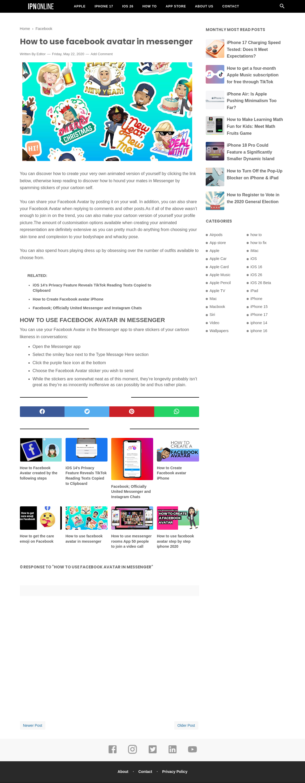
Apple (79, 6)
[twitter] (87, 411)
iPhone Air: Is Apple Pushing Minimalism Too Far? (252, 101)
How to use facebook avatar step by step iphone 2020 (175, 541)
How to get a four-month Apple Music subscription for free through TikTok (253, 75)
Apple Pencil (220, 283)
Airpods (216, 235)
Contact (230, 6)
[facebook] (42, 411)
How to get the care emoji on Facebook (37, 538)
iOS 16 (256, 267)
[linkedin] (172, 753)
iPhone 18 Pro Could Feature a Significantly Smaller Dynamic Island (251, 152)
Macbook (217, 306)
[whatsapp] (176, 411)
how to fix (259, 243)
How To (149, 6)
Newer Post (32, 725)
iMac (255, 251)
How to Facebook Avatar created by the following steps (39, 473)
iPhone (257, 299)
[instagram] (132, 753)
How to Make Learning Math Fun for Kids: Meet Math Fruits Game (255, 126)
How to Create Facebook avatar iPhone (68, 299)
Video (215, 323)
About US (204, 6)
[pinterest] (131, 411)
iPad (254, 291)
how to (256, 235)
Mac (213, 299)
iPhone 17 (103, 6)
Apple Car (218, 258)
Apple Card (219, 267)
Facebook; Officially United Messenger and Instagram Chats (87, 308)
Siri (212, 314)
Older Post (186, 725)
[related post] (41, 450)
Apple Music (220, 275)
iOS (254, 258)
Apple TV (217, 291)
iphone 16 (259, 331)
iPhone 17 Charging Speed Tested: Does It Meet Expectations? (254, 49)
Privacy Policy (174, 771)
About (123, 771)
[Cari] (282, 7)
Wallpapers (219, 331)
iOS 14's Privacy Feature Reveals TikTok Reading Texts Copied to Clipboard (92, 288)
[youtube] (192, 753)
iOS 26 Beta (261, 283)
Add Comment (102, 54)
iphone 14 (259, 323)
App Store (176, 6)
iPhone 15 (259, 306)
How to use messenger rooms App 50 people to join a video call (131, 541)
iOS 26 (127, 6)
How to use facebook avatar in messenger (84, 538)
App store (218, 243)
